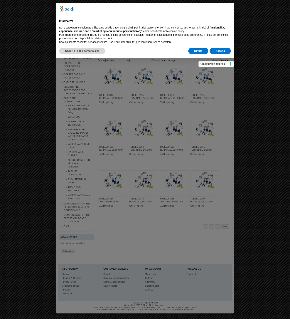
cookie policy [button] (176, 31)
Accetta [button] (220, 50)
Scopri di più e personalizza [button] (82, 50)
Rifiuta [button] (198, 50)
